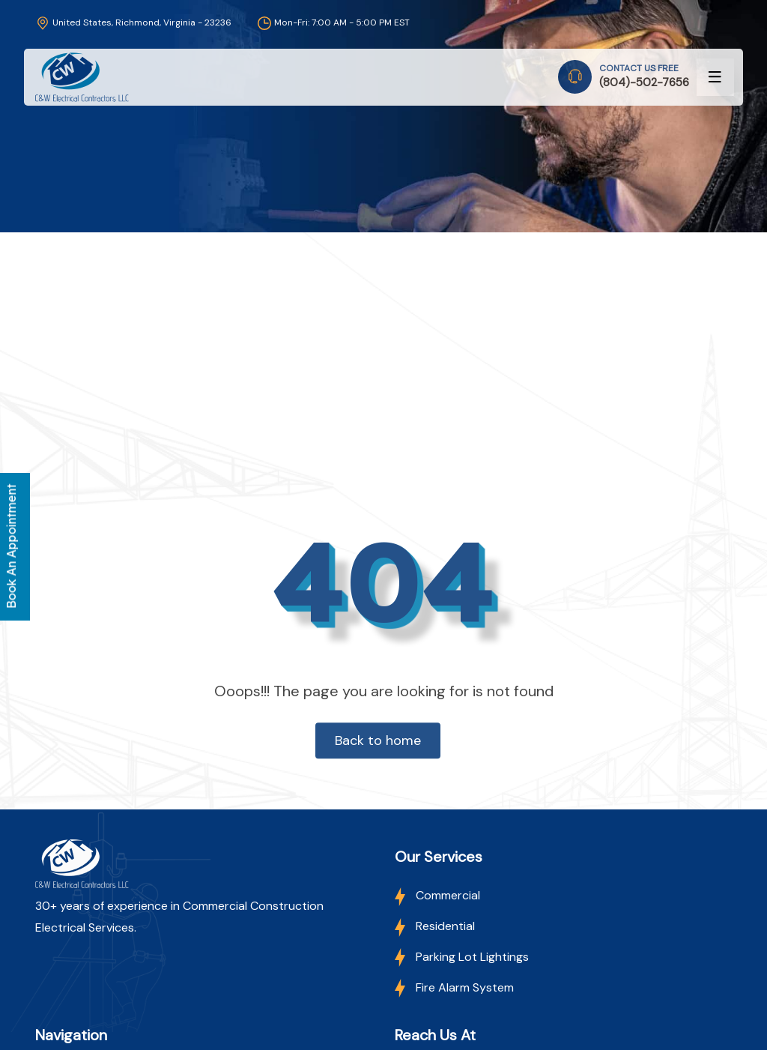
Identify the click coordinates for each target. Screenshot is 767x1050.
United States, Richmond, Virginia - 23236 (133, 22)
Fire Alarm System (454, 987)
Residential (435, 926)
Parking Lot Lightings (462, 957)
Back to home (378, 740)
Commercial (437, 895)
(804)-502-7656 (644, 82)
